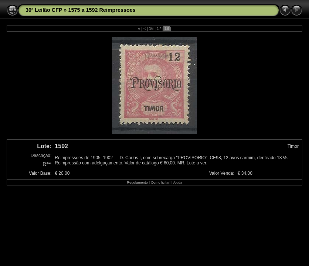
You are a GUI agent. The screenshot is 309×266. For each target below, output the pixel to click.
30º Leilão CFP (44, 10)
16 (151, 28)
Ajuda (177, 182)
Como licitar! (160, 182)
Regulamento (137, 182)
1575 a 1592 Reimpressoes (101, 10)
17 (159, 28)
